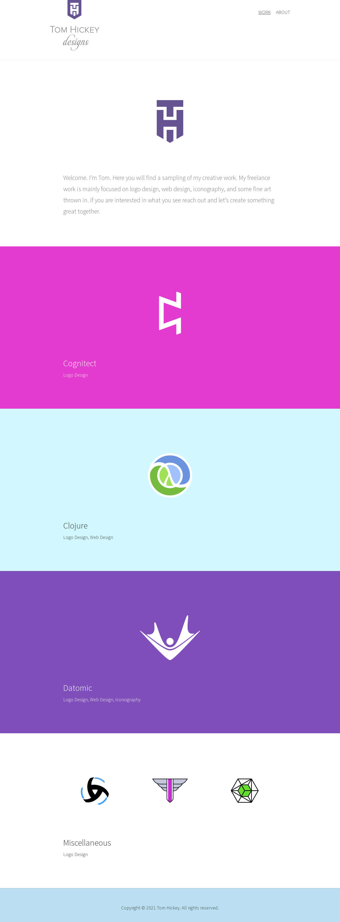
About (283, 12)
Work (264, 12)
